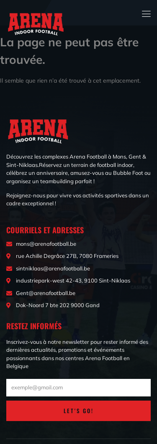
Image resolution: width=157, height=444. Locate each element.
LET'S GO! (79, 410)
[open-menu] (147, 12)
